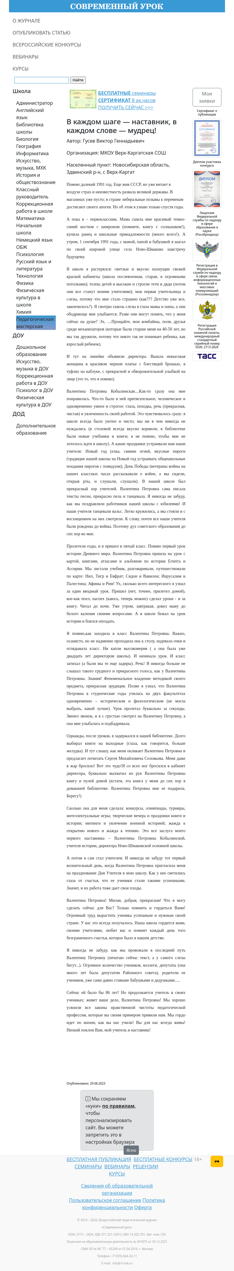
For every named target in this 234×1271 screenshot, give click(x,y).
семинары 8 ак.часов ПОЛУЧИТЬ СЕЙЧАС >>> (127, 100)
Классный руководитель (32, 193)
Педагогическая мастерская (35, 323)
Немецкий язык (34, 240)
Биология (27, 139)
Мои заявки (207, 97)
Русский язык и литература (33, 265)
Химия (24, 312)
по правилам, (119, 1106)
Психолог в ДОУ (34, 390)
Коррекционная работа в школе (34, 207)
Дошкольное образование (31, 351)
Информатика (32, 153)
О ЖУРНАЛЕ (26, 20)
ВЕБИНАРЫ (26, 56)
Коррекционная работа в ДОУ (34, 379)
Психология (30, 254)
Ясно (131, 1150)
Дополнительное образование (36, 429)
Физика (25, 283)
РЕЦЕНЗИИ (145, 1166)
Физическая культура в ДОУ (34, 401)
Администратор (34, 103)
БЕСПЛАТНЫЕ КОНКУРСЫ (163, 1159)
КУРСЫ (20, 68)
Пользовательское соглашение (105, 1200)
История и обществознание (36, 179)
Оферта (143, 1207)
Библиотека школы (30, 128)
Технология (29, 276)
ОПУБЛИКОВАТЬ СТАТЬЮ (41, 32)
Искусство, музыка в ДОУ (32, 365)
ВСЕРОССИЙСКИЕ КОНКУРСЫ (47, 44)
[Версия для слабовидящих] (217, 1161)
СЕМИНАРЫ (88, 1166)
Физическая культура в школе (30, 297)
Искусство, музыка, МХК (31, 164)
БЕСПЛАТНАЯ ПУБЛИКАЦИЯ (99, 1159)
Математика (30, 218)
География (28, 146)
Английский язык (30, 114)
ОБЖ (21, 247)
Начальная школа (29, 229)
